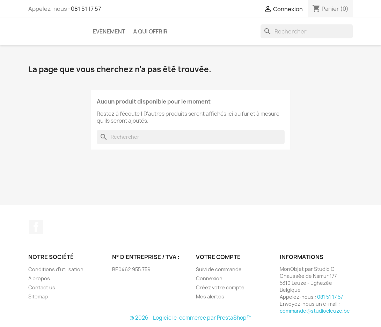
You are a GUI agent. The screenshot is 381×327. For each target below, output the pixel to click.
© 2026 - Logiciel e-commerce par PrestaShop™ (190, 317)
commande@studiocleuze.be (315, 310)
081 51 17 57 (86, 9)
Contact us (41, 287)
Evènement (109, 31)
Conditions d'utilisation (55, 269)
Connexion (209, 278)
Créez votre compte (220, 287)
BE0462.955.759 (131, 269)
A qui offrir (150, 31)
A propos (39, 278)
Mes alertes (210, 296)
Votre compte (218, 257)
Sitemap (38, 296)
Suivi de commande (219, 269)
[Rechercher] (307, 31)
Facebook (36, 227)
